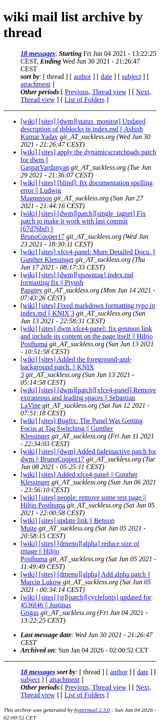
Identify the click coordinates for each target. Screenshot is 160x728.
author (82, 76)
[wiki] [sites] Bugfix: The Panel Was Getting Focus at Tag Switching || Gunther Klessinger (81, 428)
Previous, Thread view (95, 92)
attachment (35, 84)
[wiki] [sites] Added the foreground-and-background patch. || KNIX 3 (75, 367)
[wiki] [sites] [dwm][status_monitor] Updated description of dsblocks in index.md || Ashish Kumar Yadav (82, 129)
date (106, 76)
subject (131, 76)
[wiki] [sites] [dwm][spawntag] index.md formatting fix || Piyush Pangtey (76, 282)
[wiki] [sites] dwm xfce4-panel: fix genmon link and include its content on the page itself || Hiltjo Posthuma (86, 336)
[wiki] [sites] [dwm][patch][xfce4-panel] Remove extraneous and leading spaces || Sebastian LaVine (88, 397)
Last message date (45, 634)
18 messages (37, 53)
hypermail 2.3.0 (92, 710)
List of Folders (84, 99)
